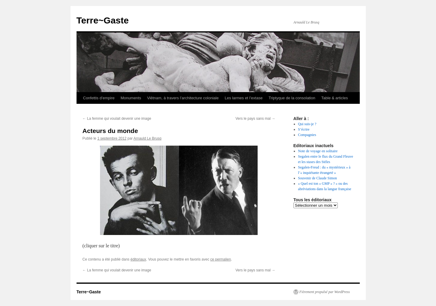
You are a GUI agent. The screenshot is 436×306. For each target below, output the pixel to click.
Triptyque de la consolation (291, 98)
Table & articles (334, 98)
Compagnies (307, 135)
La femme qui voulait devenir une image (117, 118)
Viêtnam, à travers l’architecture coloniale (183, 98)
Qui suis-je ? (307, 124)
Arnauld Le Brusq (147, 138)
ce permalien (220, 259)
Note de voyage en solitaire (317, 151)
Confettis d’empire (99, 98)
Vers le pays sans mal (255, 118)
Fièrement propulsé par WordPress (325, 292)
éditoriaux (138, 259)
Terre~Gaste (103, 20)
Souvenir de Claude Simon (317, 178)
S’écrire (303, 129)
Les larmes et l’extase (244, 98)
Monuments (131, 98)
